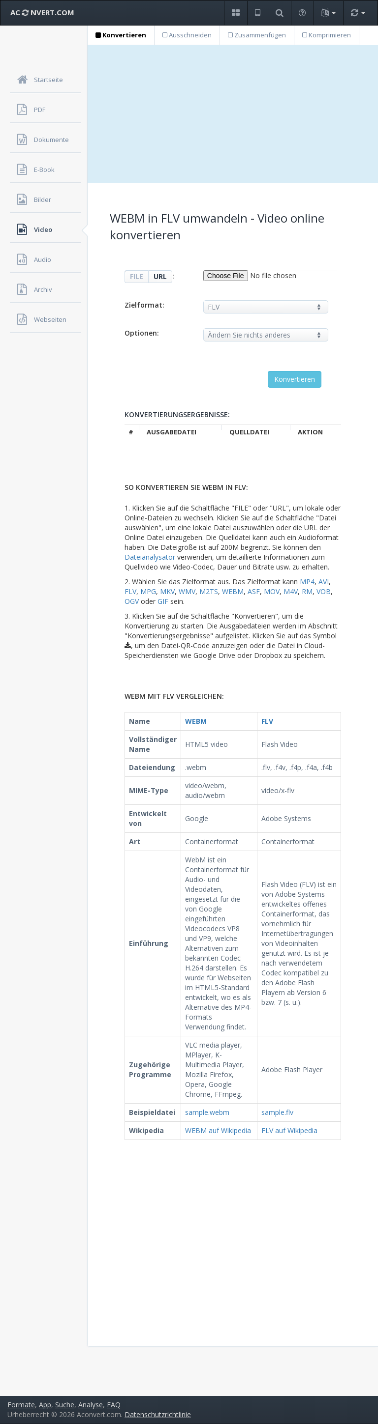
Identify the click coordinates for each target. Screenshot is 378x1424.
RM (307, 591)
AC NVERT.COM (42, 12)
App (45, 1404)
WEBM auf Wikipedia (218, 1130)
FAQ (114, 1404)
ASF (254, 591)
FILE (136, 276)
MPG (148, 591)
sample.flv (277, 1112)
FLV (130, 591)
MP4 (307, 581)
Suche (64, 1404)
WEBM (233, 591)
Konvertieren (120, 34)
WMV (187, 591)
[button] (235, 13)
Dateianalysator (150, 557)
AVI (323, 581)
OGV (132, 601)
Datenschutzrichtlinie (158, 1414)
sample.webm (207, 1112)
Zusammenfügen (257, 34)
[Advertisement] (233, 114)
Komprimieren (326, 34)
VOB (323, 591)
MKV (167, 591)
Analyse (90, 1404)
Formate (21, 1404)
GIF (163, 601)
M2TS (208, 591)
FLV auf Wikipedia (289, 1130)
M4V (291, 591)
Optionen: (142, 333)
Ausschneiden (187, 34)
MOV (272, 591)
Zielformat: (144, 305)
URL (160, 276)
